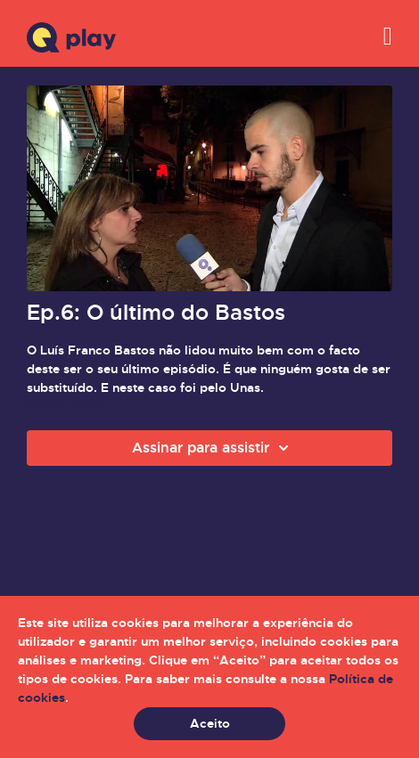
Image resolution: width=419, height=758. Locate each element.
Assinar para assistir (213, 448)
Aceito (210, 723)
